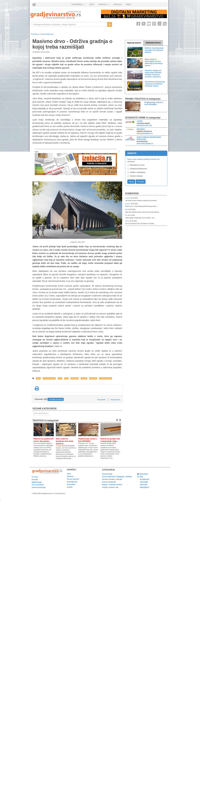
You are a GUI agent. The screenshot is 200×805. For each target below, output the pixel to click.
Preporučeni (115, 399)
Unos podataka (38, 485)
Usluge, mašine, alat (110, 487)
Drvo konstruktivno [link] (41, 413)
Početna (35, 34)
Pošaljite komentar (56, 399)
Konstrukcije (107, 474)
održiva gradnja (105, 378)
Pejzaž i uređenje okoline (112, 485)
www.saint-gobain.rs (145, 144)
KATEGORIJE (78, 5)
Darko (127, 221)
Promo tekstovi (73, 479)
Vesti (69, 474)
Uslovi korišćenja (39, 487)
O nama (35, 477)
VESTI (91, 4)
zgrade (84, 378)
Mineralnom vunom (137, 165)
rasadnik (93, 378)
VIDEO (128, 4)
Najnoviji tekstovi (134, 43)
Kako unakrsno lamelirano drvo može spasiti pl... (64, 441)
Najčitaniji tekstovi (153, 43)
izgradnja (74, 378)
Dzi (126, 215)
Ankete (70, 487)
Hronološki (101, 399)
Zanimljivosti (48, 34)
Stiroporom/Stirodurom (138, 169)
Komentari (132, 193)
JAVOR (139, 121)
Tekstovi (70, 476)
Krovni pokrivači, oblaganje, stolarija (117, 477)
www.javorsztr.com (144, 125)
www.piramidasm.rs (145, 133)
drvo (38, 378)
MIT (66, 378)
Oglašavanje (37, 482)
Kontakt (35, 480)
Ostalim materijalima (137, 172)
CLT (59, 378)
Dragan (128, 198)
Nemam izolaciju (136, 176)
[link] (64, 15)
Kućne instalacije (109, 482)
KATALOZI (118, 4)
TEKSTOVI (104, 5)
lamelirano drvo (49, 378)
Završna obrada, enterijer (112, 479)
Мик (126, 209)
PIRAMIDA (141, 129)
